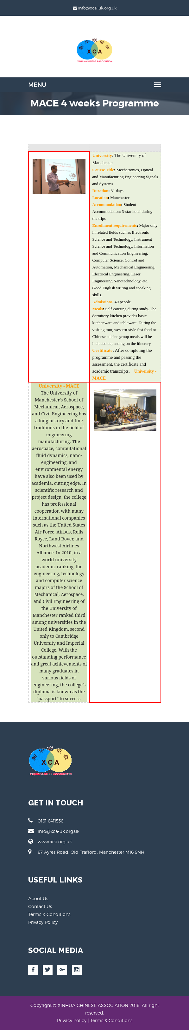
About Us (38, 898)
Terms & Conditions (49, 914)
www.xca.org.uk (50, 841)
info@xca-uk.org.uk (53, 831)
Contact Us (40, 906)
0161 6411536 (45, 820)
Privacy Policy (43, 922)
